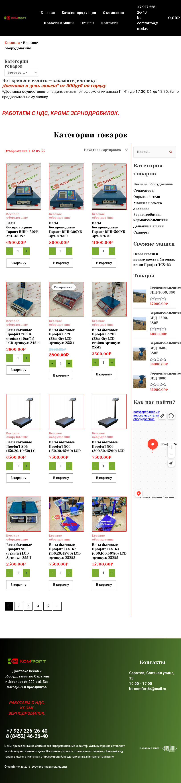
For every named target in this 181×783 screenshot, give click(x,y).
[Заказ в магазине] (104, 150)
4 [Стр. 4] (38, 613)
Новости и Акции (59, 23)
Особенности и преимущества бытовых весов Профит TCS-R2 (154, 259)
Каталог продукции (79, 13)
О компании (113, 13)
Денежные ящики (148, 226)
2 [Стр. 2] (19, 613)
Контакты (109, 23)
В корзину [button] (20, 264)
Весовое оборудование (153, 184)
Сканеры (141, 232)
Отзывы (87, 23)
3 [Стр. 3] (28, 613)
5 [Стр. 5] (48, 613)
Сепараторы (144, 191)
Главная (48, 13)
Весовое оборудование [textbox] (19, 72)
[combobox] (21, 73)
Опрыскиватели (146, 197)
